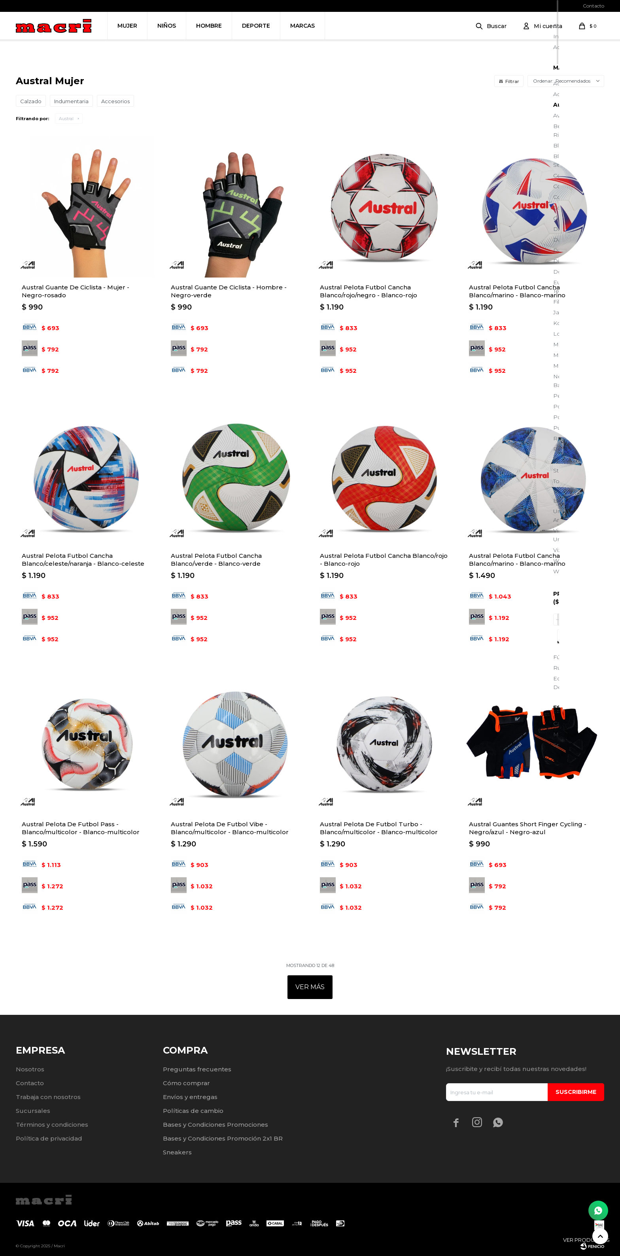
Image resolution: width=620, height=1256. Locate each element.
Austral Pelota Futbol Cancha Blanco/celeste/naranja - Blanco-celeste (83, 559)
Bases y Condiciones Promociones (215, 1124)
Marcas (302, 25)
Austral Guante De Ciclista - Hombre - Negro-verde (229, 291)
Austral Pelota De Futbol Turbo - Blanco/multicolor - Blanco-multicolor (379, 828)
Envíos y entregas (190, 1097)
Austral (66, 118)
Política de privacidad (49, 1138)
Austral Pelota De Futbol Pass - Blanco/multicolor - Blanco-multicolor (81, 828)
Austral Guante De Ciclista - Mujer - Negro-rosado (75, 291)
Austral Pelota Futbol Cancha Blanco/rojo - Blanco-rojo (384, 559)
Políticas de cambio (193, 1110)
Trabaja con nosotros (48, 1097)
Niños (166, 25)
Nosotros (30, 1069)
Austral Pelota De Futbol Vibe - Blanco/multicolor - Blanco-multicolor (230, 828)
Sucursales (33, 1110)
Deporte (256, 25)
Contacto (593, 6)
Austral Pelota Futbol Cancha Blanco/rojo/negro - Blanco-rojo (368, 291)
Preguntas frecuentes (197, 1069)
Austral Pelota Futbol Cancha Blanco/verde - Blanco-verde (216, 559)
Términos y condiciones (52, 1124)
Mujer (127, 25)
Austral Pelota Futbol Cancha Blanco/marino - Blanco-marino (517, 291)
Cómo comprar (186, 1083)
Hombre (209, 25)
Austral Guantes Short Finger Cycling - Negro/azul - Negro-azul (527, 828)
